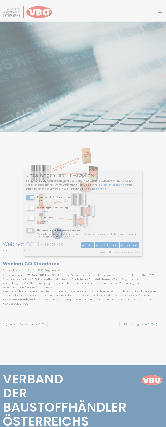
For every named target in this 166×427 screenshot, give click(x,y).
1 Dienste (42, 211)
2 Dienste (43, 201)
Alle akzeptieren (129, 245)
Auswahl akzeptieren (106, 245)
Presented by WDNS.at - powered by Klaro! (119, 252)
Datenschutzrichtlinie (112, 184)
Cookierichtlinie (98, 188)
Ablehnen (87, 245)
